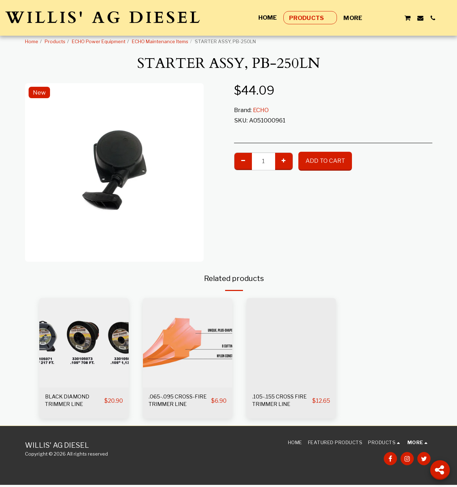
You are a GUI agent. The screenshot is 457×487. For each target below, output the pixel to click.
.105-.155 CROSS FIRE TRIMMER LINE (280, 402)
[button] (382, 18)
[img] (84, 342)
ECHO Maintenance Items (160, 41)
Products (55, 41)
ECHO (261, 110)
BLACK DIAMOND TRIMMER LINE (70, 402)
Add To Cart (325, 160)
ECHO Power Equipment (98, 41)
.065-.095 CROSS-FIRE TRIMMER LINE (177, 402)
